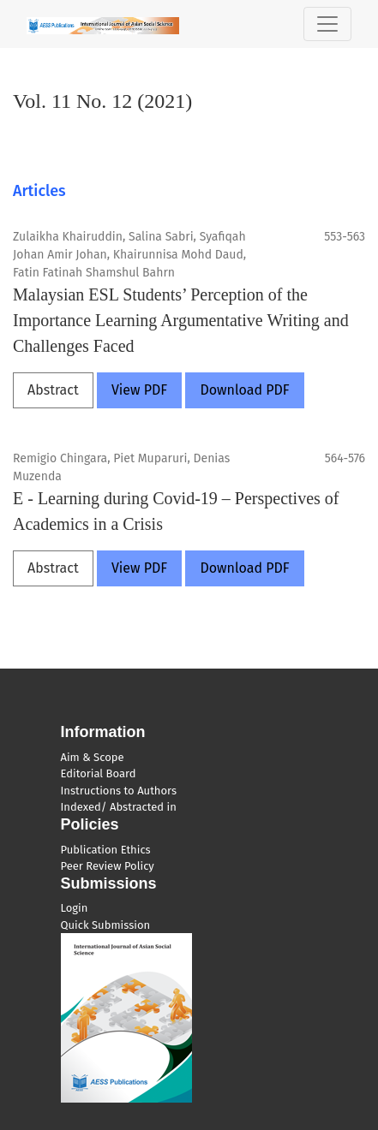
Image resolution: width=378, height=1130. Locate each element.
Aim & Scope (92, 757)
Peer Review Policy (107, 865)
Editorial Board (98, 773)
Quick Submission (106, 925)
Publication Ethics (106, 849)
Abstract (53, 390)
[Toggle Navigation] (327, 24)
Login (74, 907)
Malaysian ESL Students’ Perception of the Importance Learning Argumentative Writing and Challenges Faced (181, 320)
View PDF (139, 390)
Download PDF (244, 390)
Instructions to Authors (119, 790)
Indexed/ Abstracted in (119, 806)
